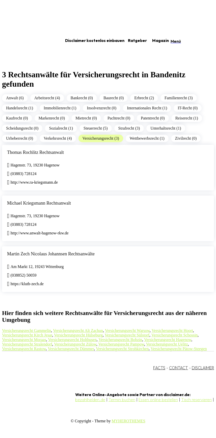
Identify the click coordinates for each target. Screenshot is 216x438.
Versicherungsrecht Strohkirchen (122, 349)
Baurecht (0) (113, 98)
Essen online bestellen (158, 399)
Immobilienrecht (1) (60, 108)
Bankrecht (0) (82, 98)
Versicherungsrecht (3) (101, 138)
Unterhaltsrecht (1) (165, 128)
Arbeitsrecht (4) (47, 98)
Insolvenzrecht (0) (101, 108)
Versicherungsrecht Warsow (127, 330)
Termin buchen (122, 399)
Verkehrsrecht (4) (58, 138)
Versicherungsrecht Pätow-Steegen (179, 349)
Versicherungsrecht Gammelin (26, 330)
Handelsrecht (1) (19, 108)
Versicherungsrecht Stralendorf (27, 344)
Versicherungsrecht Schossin (174, 335)
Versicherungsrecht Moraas (24, 339)
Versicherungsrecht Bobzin (120, 339)
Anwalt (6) (15, 98)
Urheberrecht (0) (19, 138)
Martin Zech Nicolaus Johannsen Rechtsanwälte (51, 253)
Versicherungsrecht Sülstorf (127, 335)
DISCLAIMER (203, 367)
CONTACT (178, 367)
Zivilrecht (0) (186, 138)
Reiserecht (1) (186, 118)
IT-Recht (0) (188, 108)
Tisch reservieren (196, 399)
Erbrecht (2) (144, 98)
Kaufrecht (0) (17, 118)
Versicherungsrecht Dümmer (71, 349)
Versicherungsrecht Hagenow (167, 339)
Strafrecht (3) (129, 128)
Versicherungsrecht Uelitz (167, 344)
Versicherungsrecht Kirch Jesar (27, 335)
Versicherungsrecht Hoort (172, 330)
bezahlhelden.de (90, 399)
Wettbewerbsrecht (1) (147, 138)
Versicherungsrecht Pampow (121, 344)
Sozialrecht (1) (61, 128)
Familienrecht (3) (179, 98)
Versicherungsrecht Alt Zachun (78, 330)
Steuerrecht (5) (96, 128)
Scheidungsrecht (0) (22, 128)
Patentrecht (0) (153, 118)
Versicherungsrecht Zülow (75, 344)
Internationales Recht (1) (147, 108)
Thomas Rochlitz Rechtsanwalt (35, 152)
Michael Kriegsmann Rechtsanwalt (39, 203)
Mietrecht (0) (86, 118)
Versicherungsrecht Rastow (24, 349)
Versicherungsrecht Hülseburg (78, 335)
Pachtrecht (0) (118, 118)
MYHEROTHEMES (128, 421)
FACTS (159, 367)
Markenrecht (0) (52, 118)
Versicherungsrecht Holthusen (72, 339)
